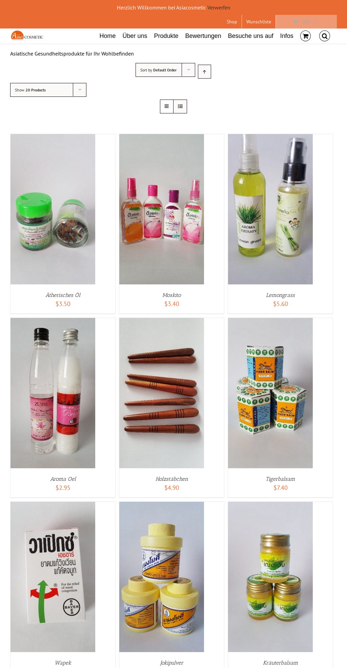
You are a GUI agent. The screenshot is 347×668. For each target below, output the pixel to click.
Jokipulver (171, 663)
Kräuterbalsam (280, 663)
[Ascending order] (204, 72)
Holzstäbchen (172, 479)
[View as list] (180, 106)
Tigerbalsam (280, 479)
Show (30, 89)
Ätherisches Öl (62, 295)
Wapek (63, 663)
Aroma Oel (63, 479)
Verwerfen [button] (218, 7)
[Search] (324, 35)
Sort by (158, 69)
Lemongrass (280, 295)
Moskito (171, 295)
